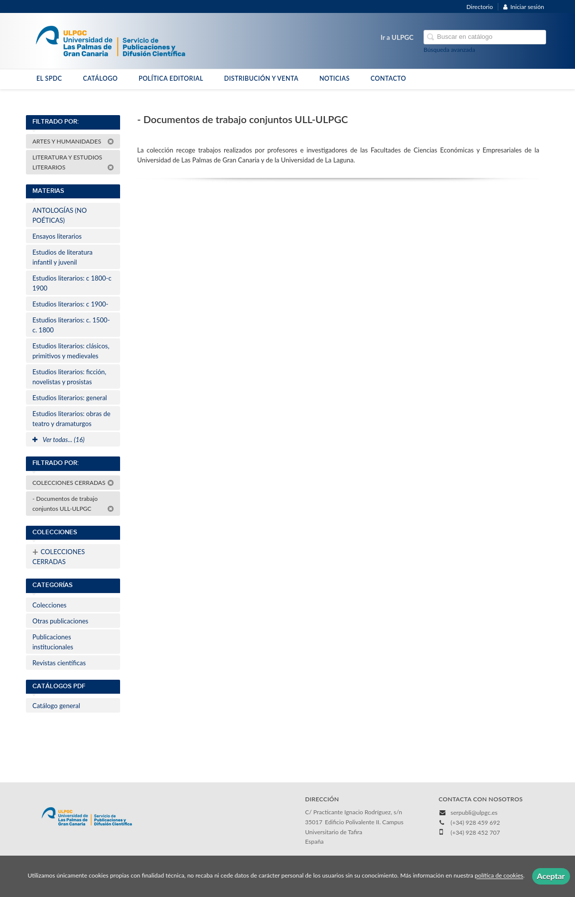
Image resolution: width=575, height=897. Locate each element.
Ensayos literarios (57, 236)
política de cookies (499, 876)
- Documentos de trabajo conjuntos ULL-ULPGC (73, 503)
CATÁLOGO (100, 78)
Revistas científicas (59, 663)
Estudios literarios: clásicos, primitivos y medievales (70, 351)
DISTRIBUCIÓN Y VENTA (261, 78)
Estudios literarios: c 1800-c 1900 (72, 283)
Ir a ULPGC (397, 37)
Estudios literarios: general (69, 398)
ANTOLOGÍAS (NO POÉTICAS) (59, 215)
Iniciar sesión (523, 6)
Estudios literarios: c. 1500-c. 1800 (71, 325)
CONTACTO (388, 78)
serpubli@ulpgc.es (473, 812)
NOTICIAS (334, 78)
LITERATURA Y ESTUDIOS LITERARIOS (73, 162)
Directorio (479, 6)
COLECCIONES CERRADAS (73, 482)
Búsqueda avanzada (449, 49)
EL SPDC (49, 78)
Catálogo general (56, 706)
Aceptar (551, 876)
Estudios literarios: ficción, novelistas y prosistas (69, 377)
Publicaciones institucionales (52, 642)
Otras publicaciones (60, 621)
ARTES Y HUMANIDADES (73, 141)
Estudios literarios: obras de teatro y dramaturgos (71, 419)
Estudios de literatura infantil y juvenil (62, 257)
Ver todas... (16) (58, 440)
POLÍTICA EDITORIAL (171, 78)
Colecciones (49, 605)
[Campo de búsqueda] (485, 37)
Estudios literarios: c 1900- (70, 304)
